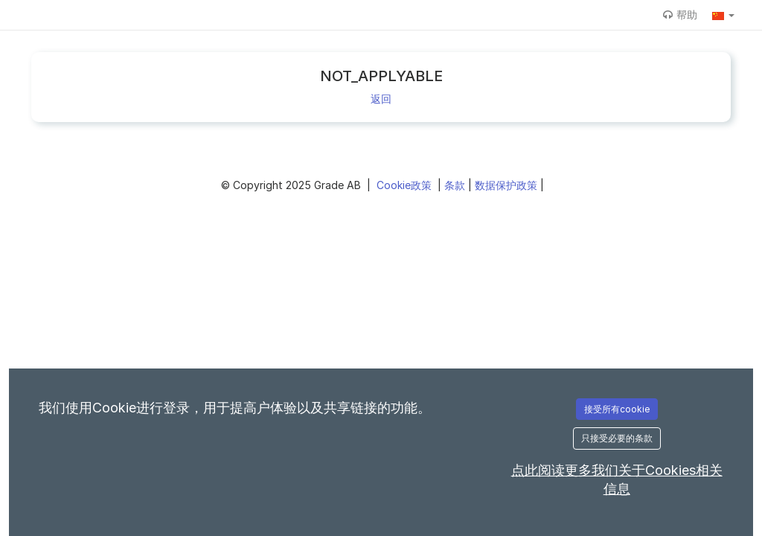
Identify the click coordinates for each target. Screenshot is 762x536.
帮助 (680, 14)
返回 (381, 98)
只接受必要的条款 (617, 438)
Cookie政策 (406, 185)
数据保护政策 (507, 185)
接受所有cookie (617, 409)
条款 (456, 185)
